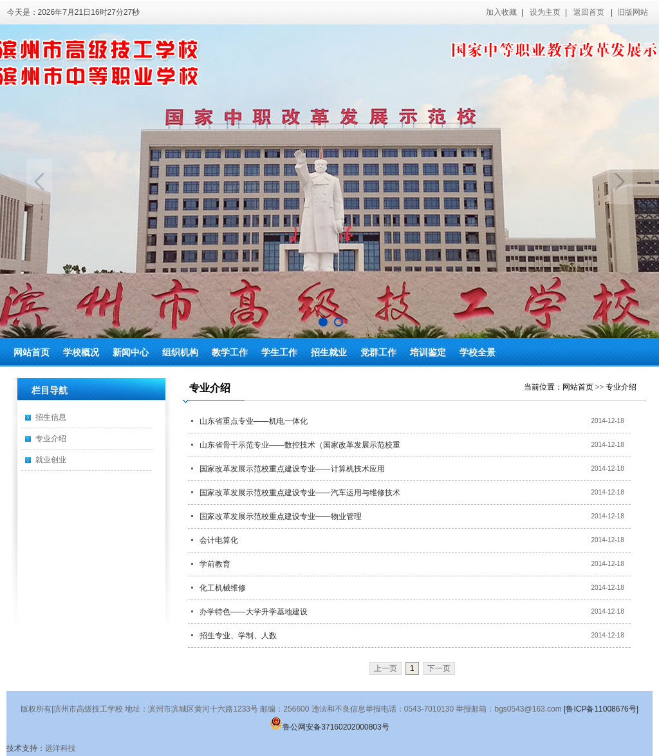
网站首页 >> (584, 387)
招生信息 (50, 417)
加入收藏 (501, 12)
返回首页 (588, 12)
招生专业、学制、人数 (238, 635)
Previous (39, 181)
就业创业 (50, 459)
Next (620, 181)
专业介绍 (50, 438)
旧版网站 (632, 12)
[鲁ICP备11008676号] (601, 708)
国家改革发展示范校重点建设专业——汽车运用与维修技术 (300, 492)
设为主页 (545, 12)
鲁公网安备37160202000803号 (329, 727)
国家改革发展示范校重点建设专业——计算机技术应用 (292, 468)
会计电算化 (219, 540)
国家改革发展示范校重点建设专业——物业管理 (281, 516)
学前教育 (215, 564)
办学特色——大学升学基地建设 (254, 611)
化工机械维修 (223, 587)
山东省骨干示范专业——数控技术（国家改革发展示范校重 (300, 444)
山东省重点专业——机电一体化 (254, 421)
